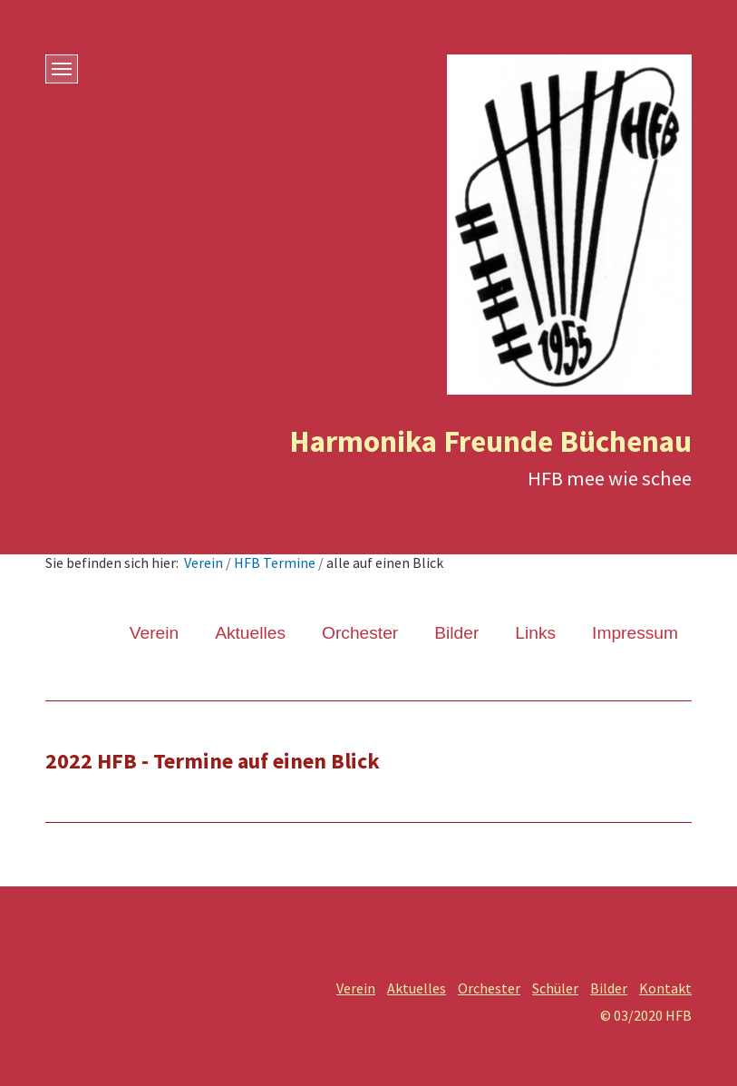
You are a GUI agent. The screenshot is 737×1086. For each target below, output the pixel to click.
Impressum (635, 632)
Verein (203, 562)
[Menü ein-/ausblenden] (61, 68)
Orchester (360, 632)
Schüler (555, 988)
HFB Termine (274, 562)
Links (535, 632)
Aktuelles (250, 632)
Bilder (456, 632)
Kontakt (665, 988)
